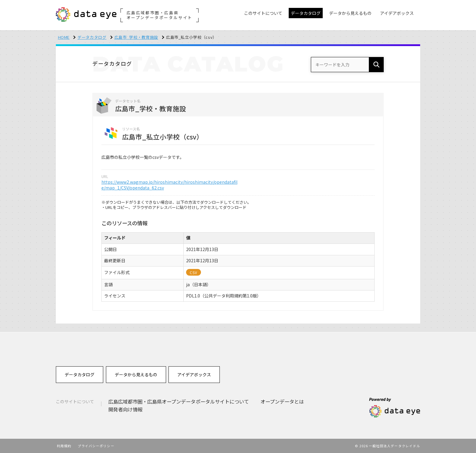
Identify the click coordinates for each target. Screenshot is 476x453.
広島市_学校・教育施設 (136, 37)
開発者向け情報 (125, 409)
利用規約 (64, 445)
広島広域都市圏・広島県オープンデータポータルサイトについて (178, 401)
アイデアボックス (194, 374)
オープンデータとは (282, 401)
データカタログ (92, 37)
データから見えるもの (136, 374)
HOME (64, 37)
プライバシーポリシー (96, 445)
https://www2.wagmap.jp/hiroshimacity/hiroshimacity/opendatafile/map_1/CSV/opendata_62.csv (169, 185)
